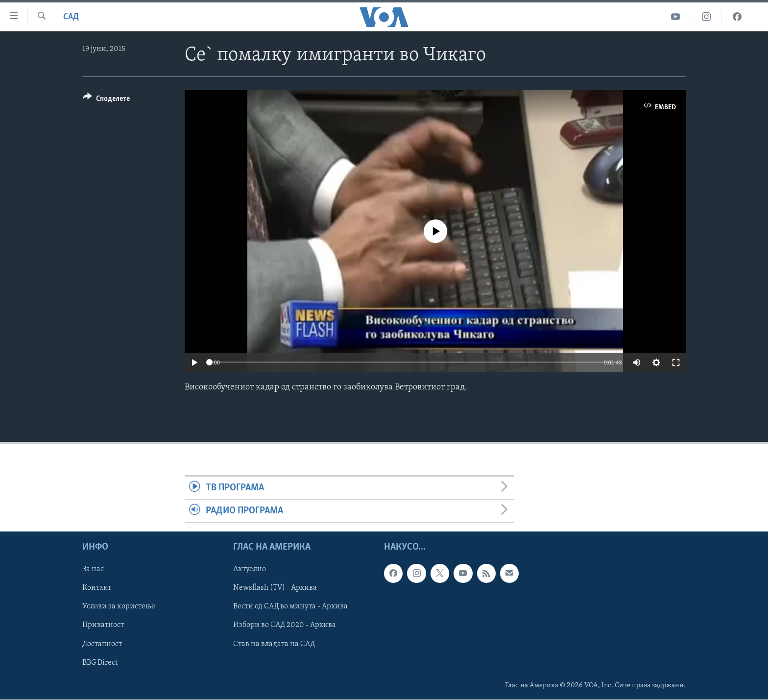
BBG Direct (100, 663)
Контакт (96, 588)
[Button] (106, 100)
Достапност (102, 644)
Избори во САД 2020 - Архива (284, 625)
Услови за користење (118, 607)
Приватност (103, 625)
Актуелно (249, 570)
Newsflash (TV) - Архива (275, 588)
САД (71, 17)
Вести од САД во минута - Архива (290, 607)
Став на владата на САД (274, 644)
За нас (93, 570)
